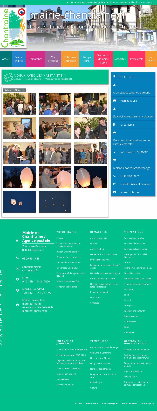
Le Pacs (93, 243)
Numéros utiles (131, 316)
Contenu (123, 2)
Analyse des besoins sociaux (137, 284)
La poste (128, 300)
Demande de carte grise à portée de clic (105, 266)
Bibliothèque (96, 382)
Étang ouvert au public (100, 363)
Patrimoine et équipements (136, 349)
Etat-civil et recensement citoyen (105, 273)
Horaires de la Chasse (100, 358)
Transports (129, 305)
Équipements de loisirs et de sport (103, 375)
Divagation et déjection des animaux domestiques (136, 383)
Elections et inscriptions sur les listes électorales (104, 285)
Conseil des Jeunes (65, 384)
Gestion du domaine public (103, 59)
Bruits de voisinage (133, 371)
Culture (93, 387)
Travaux (127, 262)
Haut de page (147, 403)
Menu (112, 2)
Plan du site (136, 2)
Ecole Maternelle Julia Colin (68, 368)
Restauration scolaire (66, 374)
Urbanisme (95, 297)
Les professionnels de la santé (138, 278)
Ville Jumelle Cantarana (100, 352)
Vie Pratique (53, 59)
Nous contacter (129, 403)
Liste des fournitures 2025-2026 (71, 355)
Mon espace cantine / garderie (91, 2)
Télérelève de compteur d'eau (138, 268)
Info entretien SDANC (100, 259)
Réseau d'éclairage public (136, 249)
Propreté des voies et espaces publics (138, 364)
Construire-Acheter (99, 238)
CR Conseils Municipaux (67, 268)
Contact (149, 2)
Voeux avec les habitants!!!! (58, 78)
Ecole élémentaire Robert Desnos (71, 349)
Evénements (136, 58)
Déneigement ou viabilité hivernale (135, 256)
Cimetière (94, 303)
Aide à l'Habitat (97, 249)
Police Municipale (132, 273)
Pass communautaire (100, 292)
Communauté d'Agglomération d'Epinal (70, 274)
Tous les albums (33, 78)
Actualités (120, 58)
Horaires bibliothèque (100, 369)
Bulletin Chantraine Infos (67, 281)
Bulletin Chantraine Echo (67, 251)
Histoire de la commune (67, 286)
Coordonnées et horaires (68, 257)
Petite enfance (62, 379)
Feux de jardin (130, 376)
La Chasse (128, 289)
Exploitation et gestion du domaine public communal (136, 356)
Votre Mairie (19, 59)
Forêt (126, 327)
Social (127, 294)
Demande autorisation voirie (103, 254)
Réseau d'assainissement (135, 243)
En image (151, 59)
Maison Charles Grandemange (104, 347)
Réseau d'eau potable (134, 238)
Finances (60, 238)
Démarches (35, 59)
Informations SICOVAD (134, 311)
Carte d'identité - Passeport (103, 278)
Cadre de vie (130, 321)
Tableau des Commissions (68, 262)
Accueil (70, 2)
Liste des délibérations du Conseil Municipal (68, 245)
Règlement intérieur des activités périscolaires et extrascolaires (71, 362)
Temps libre (86, 59)
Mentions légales (110, 403)
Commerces (129, 332)
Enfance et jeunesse (70, 59)
